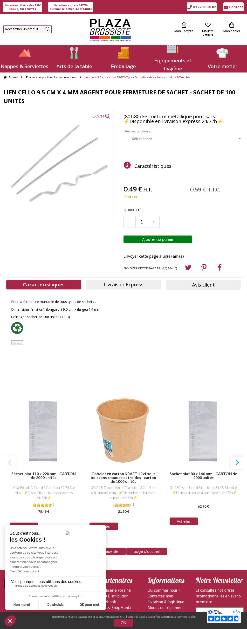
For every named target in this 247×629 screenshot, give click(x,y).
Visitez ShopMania (115, 607)
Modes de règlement (166, 607)
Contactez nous (161, 596)
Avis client (203, 285)
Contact (233, 7)
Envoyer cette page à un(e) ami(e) (154, 256)
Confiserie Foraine (115, 590)
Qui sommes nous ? (164, 590)
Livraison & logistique (166, 601)
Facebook (107, 601)
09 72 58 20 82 (201, 7)
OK (123, 622)
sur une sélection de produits (71, 7)
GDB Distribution (113, 596)
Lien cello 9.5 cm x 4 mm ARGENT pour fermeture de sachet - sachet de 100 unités (119, 96)
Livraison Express (124, 284)
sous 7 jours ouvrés (23, 7)
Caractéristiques (153, 166)
